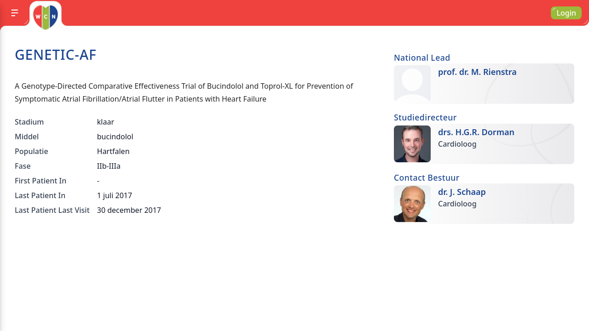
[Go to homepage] (45, 17)
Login (566, 13)
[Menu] (15, 13)
